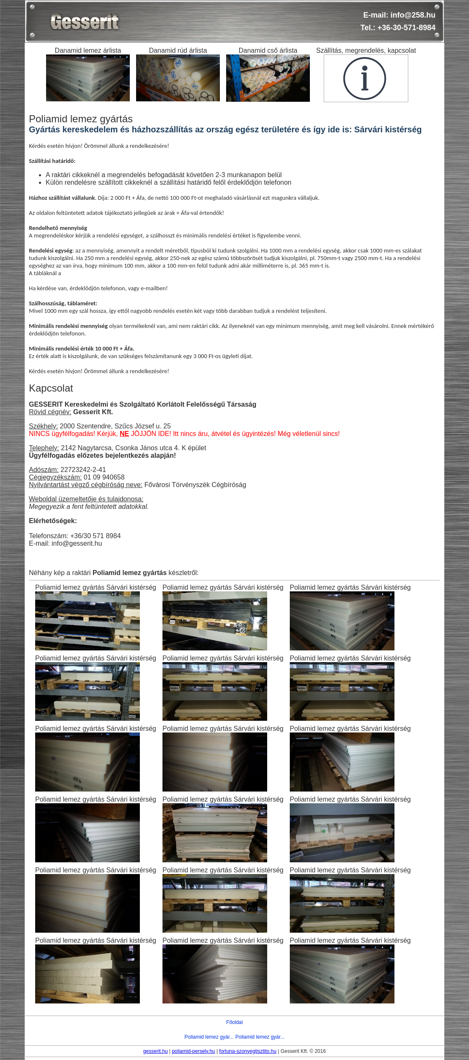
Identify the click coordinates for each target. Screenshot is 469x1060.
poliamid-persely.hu (193, 1051)
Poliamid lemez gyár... (209, 1037)
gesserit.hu (155, 1051)
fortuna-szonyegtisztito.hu (247, 1051)
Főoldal (234, 1022)
